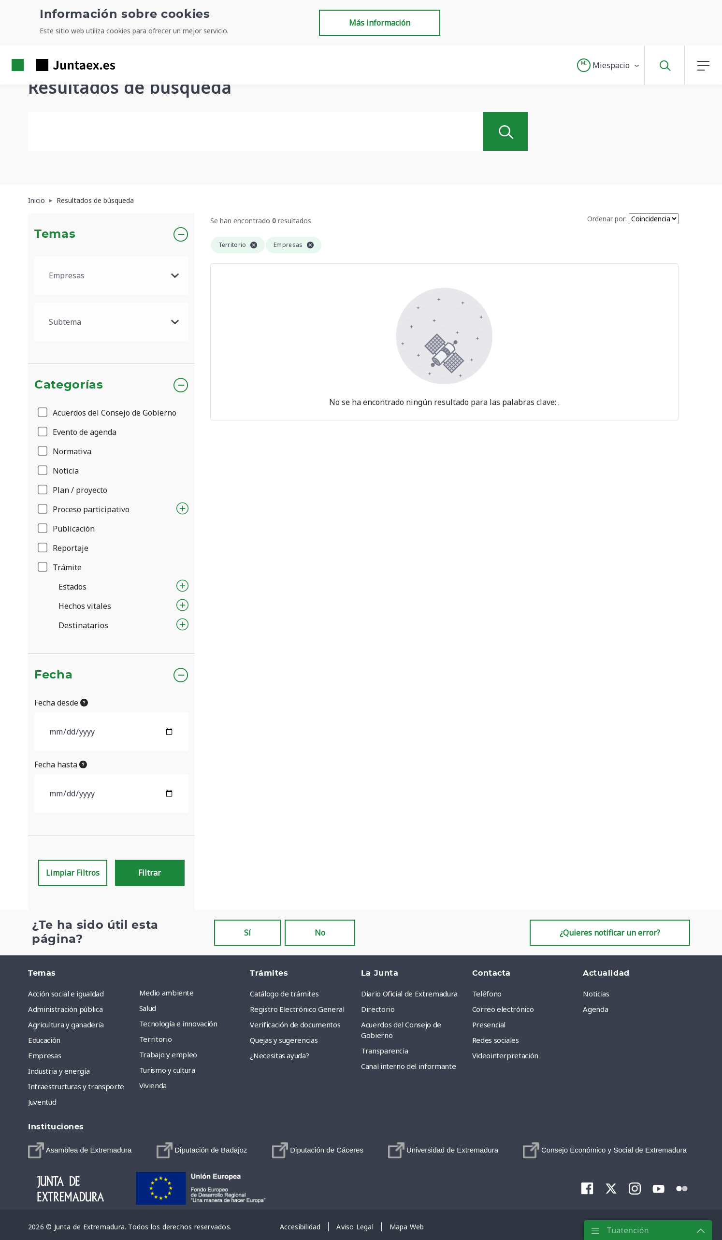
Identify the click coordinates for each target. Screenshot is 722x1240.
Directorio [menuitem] (378, 1009)
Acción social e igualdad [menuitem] (66, 993)
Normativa (65, 451)
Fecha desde (61, 702)
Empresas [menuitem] (44, 1055)
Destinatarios (83, 625)
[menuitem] (79, 1150)
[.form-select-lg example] (111, 275)
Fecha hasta (60, 764)
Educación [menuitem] (44, 1040)
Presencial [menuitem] (489, 1024)
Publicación (67, 528)
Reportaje (63, 548)
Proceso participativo (84, 509)
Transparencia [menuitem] (384, 1050)
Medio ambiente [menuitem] (166, 992)
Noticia (59, 470)
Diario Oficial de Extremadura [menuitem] (409, 993)
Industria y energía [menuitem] (58, 1071)
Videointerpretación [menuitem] (505, 1055)
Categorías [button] (68, 385)
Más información (379, 22)
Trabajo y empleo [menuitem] (168, 1054)
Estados (72, 586)
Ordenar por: (607, 218)
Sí (247, 932)
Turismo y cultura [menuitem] (167, 1070)
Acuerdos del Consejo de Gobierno (107, 412)
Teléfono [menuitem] (487, 993)
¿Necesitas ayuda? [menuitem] (279, 1055)
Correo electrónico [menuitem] (503, 1009)
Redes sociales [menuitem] (495, 1040)
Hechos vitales (84, 606)
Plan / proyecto (73, 490)
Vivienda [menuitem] (153, 1085)
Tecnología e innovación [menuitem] (178, 1023)
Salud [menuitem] (147, 1008)
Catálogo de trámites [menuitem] (284, 993)
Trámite (60, 567)
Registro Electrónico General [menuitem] (297, 1009)
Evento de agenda (77, 432)
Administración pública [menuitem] (65, 1009)
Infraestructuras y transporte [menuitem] (76, 1086)
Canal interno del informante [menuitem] (408, 1066)
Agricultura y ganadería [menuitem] (66, 1024)
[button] (608, 65)
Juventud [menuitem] (42, 1102)
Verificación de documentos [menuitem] (295, 1024)
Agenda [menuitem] (595, 1009)
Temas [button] (54, 234)
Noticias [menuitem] (596, 993)
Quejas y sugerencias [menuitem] (284, 1040)
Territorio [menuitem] (155, 1039)
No (320, 932)
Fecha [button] (53, 675)
